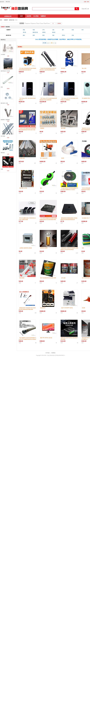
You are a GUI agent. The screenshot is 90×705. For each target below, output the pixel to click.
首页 (21, 16)
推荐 (46, 23)
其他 (73, 35)
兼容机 (44, 32)
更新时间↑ (34, 23)
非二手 (84, 8)
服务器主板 (11, 20)
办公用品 (35, 16)
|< (48, 43)
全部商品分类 (7, 16)
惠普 (34, 35)
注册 (85, 1)
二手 (88, 8)
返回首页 (2, 1)
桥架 (2, 87)
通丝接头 (3, 152)
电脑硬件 (6, 20)
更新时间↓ (28, 23)
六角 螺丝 (3, 54)
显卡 (63, 29)
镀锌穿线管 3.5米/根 (5, 71)
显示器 (24, 32)
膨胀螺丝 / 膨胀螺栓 (5, 119)
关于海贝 (48, 352)
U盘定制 (28, 16)
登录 (88, 1)
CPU (43, 29)
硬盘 (24, 29)
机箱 (73, 29)
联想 (43, 35)
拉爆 (2, 169)
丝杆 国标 (3, 136)
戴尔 (24, 35)
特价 (49, 23)
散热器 (53, 32)
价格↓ (38, 23)
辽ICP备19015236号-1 (60, 355)
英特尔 (63, 35)
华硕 (53, 35)
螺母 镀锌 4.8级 (4, 103)
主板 (53, 29)
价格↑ (42, 23)
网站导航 (8, 1)
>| (55, 43)
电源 (34, 29)
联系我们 (53, 352)
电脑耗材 (43, 16)
